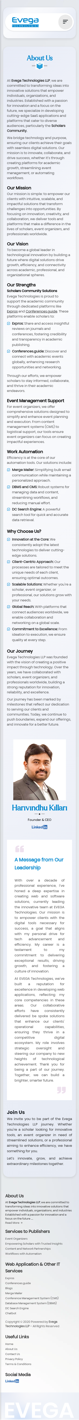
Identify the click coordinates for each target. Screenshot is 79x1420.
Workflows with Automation (23, 1253)
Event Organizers (16, 1238)
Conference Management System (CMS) (32, 1298)
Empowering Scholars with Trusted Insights (34, 1243)
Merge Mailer (13, 1293)
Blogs (9, 1288)
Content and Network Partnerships (28, 1248)
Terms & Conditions (18, 1364)
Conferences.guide (18, 1283)
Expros (9, 1278)
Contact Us (12, 1354)
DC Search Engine (17, 1308)
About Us (11, 1349)
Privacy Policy (14, 1359)
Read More (14, 1222)
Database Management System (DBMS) (31, 1303)
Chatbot (10, 1313)
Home (9, 1344)
